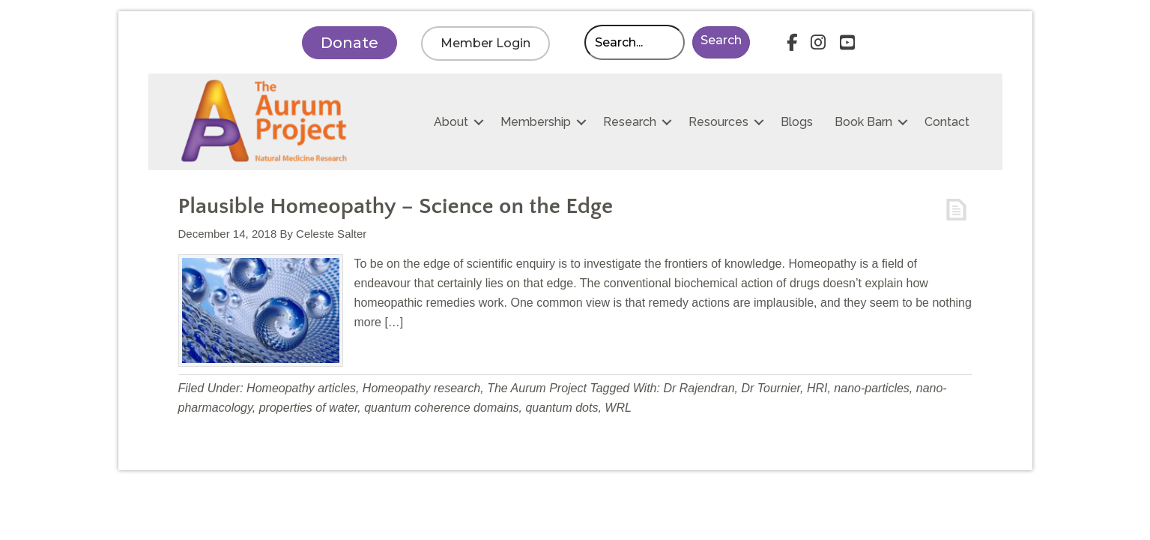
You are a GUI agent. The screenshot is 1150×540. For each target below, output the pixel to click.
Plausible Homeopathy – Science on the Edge (396, 206)
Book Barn (863, 122)
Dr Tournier (770, 388)
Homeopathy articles (301, 388)
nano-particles (872, 388)
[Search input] (634, 42)
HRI (817, 388)
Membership (535, 122)
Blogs (797, 122)
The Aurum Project (537, 388)
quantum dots (561, 407)
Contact (946, 122)
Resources (718, 122)
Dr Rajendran (698, 388)
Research (629, 122)
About (451, 122)
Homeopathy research (421, 388)
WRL (618, 407)
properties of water (308, 407)
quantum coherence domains (441, 407)
